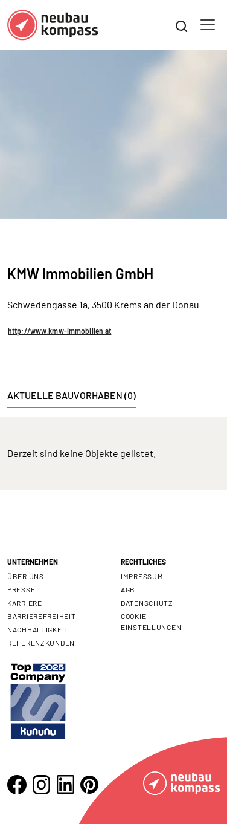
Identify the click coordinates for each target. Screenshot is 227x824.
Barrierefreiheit (41, 616)
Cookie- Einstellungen (151, 621)
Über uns (25, 576)
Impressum (142, 576)
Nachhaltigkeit (38, 629)
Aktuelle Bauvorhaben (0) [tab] (71, 395)
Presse (21, 589)
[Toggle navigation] (208, 25)
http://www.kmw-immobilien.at (59, 330)
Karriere (24, 603)
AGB (128, 589)
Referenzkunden (41, 642)
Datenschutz (147, 603)
